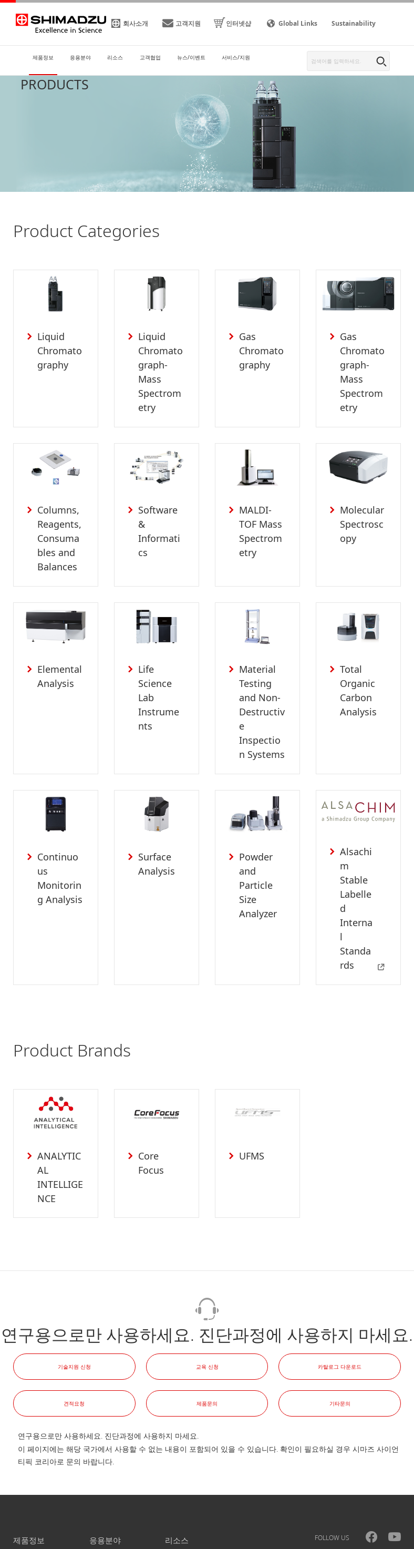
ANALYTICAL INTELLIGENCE (60, 1092)
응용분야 (105, 1454)
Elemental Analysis (56, 654)
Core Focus (158, 1070)
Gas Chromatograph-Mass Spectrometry (362, 363)
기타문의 (339, 1316)
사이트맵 (158, 1539)
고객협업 (29, 1481)
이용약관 (113, 1539)
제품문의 (207, 1316)
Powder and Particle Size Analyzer (262, 831)
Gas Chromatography (260, 349)
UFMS (248, 1070)
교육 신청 (207, 1280)
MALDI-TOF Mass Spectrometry (261, 512)
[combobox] (348, 61)
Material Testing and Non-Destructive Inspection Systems (261, 682)
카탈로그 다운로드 (339, 1280)
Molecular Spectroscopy (361, 505)
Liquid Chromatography (59, 349)
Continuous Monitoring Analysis (59, 831)
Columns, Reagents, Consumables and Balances (59, 519)
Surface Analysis (152, 824)
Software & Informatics (160, 498)
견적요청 (74, 1316)
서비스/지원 (186, 1481)
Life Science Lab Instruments (160, 668)
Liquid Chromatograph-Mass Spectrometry (160, 363)
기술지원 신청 (74, 1280)
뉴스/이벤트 (110, 1481)
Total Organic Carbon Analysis (354, 668)
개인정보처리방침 (55, 1539)
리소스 (177, 1454)
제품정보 (29, 1454)
